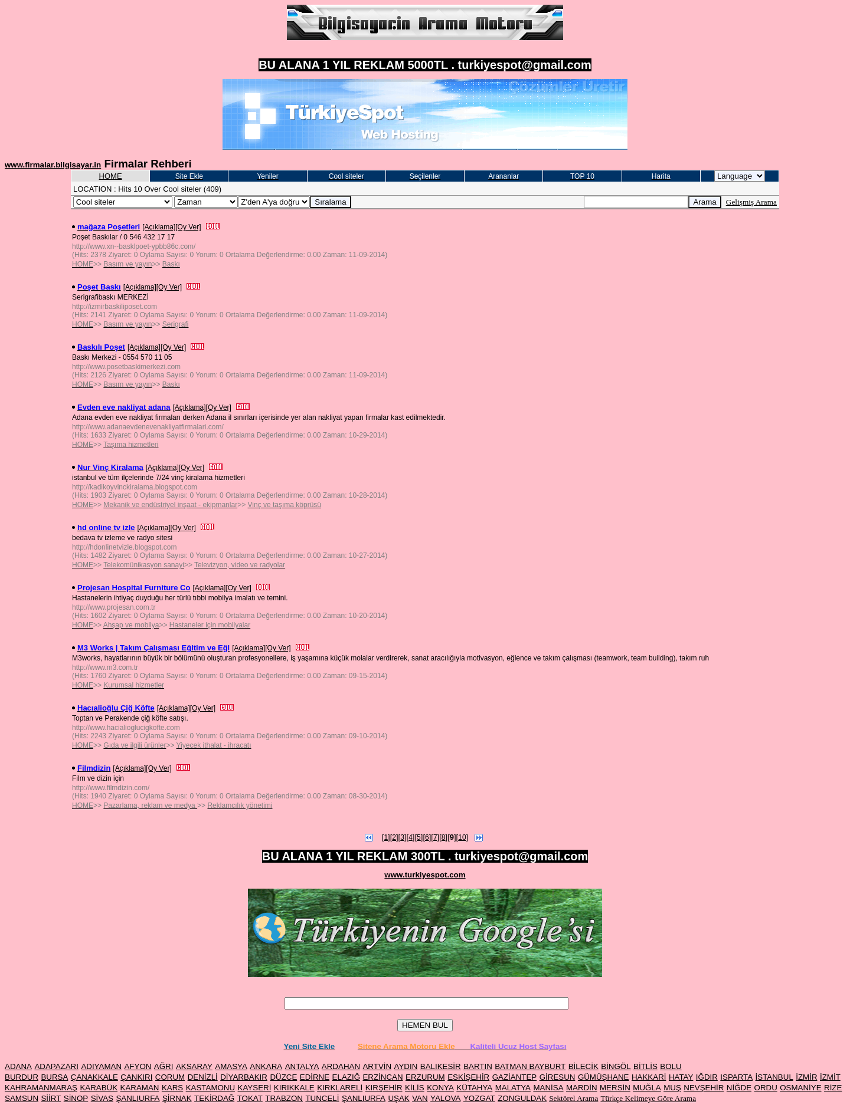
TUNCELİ (322, 1098)
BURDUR (21, 1077)
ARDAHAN (341, 1066)
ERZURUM (425, 1077)
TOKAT (250, 1098)
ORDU (765, 1087)
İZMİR (806, 1077)
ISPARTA (736, 1077)
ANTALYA (302, 1066)
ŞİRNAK (177, 1098)
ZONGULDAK (522, 1098)
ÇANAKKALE (94, 1077)
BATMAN (512, 1066)
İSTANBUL (774, 1077)
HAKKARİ (649, 1077)
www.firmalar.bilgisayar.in (53, 164)
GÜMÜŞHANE (603, 1077)
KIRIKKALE (294, 1087)
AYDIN (406, 1066)
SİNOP (76, 1098)
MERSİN (615, 1087)
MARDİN (581, 1087)
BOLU (670, 1066)
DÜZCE (283, 1077)
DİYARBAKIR (243, 1077)
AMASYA (231, 1066)
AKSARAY (194, 1066)
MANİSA (548, 1087)
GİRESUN (558, 1077)
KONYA (440, 1087)
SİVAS (102, 1098)
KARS (172, 1087)
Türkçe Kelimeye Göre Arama (648, 1098)
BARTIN (477, 1066)
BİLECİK (583, 1066)
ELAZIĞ (346, 1077)
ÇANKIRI (136, 1077)
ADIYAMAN (101, 1066)
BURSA (54, 1077)
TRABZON (284, 1098)
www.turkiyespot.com (424, 874)
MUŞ (672, 1087)
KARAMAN (139, 1087)
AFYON (137, 1066)
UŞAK (398, 1098)
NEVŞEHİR (704, 1087)
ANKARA (266, 1066)
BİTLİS (645, 1066)
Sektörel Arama (573, 1098)
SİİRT (51, 1098)
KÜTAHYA (474, 1087)
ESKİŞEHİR (468, 1077)
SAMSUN (21, 1098)
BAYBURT (547, 1066)
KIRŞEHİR (384, 1087)
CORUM (170, 1077)
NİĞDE (739, 1087)
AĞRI (164, 1066)
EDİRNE (314, 1077)
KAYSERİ (255, 1087)
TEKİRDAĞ (214, 1098)
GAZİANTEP (514, 1077)
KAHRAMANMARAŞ (41, 1087)
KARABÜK (98, 1087)
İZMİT (830, 1077)
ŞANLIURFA (137, 1098)
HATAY (681, 1077)
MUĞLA (647, 1087)
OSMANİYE (800, 1087)
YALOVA (445, 1098)
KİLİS (414, 1087)
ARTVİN (376, 1066)
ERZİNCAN (382, 1077)
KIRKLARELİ (339, 1087)
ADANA (18, 1066)
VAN (419, 1098)
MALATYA (513, 1087)
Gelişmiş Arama (751, 202)
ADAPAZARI (56, 1066)
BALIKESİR (440, 1066)
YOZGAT (479, 1098)
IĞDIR (707, 1077)
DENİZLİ (203, 1077)
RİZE (833, 1087)
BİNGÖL (615, 1066)
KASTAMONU (210, 1087)
